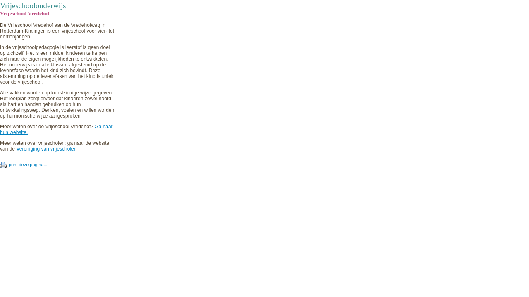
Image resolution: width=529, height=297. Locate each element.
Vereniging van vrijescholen (46, 149)
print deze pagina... (28, 164)
